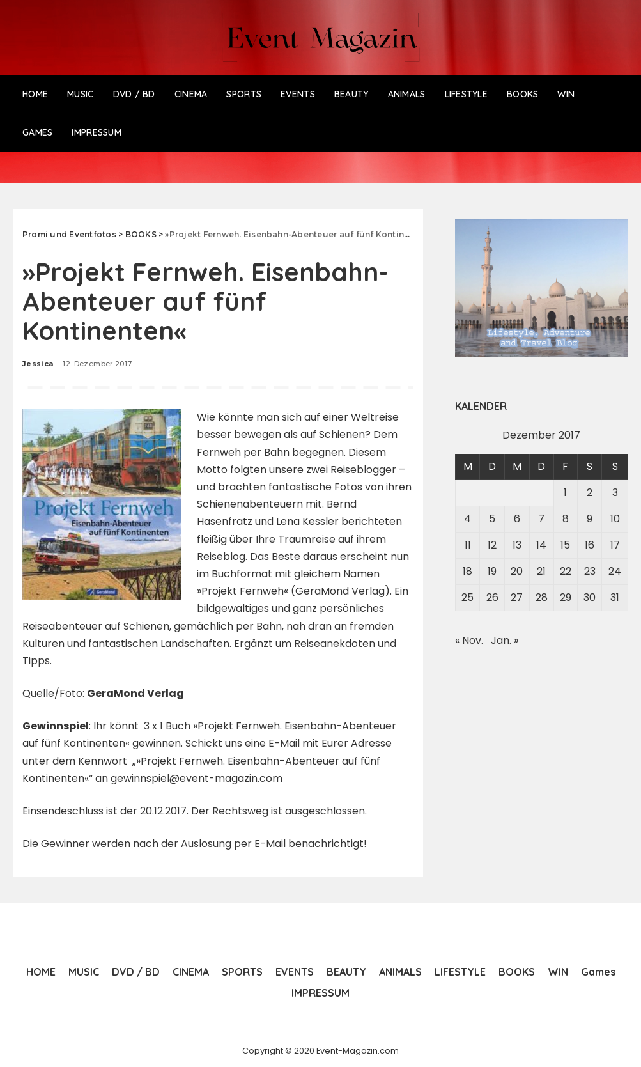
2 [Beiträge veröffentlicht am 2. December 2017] (589, 492)
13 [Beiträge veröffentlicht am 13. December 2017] (517, 545)
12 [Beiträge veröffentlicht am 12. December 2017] (492, 545)
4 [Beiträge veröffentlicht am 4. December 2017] (467, 518)
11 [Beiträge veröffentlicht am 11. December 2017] (468, 545)
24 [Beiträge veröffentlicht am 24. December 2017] (614, 571)
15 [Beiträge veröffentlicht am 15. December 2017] (565, 545)
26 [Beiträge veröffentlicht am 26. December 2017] (492, 597)
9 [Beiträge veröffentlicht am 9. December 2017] (589, 518)
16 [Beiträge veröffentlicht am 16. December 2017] (589, 545)
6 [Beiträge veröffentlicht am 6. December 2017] (517, 518)
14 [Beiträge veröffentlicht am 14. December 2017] (541, 545)
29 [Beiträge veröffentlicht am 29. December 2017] (565, 597)
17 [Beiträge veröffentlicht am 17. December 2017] (615, 545)
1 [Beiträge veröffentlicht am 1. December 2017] (565, 492)
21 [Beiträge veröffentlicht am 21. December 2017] (541, 571)
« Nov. (469, 640)
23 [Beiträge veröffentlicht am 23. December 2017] (590, 571)
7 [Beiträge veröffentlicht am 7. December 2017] (541, 518)
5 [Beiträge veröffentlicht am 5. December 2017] (492, 518)
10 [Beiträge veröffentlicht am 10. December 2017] (615, 518)
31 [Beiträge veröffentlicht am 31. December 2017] (614, 597)
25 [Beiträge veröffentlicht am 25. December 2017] (467, 597)
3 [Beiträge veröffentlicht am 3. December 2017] (615, 492)
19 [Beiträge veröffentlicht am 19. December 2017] (492, 571)
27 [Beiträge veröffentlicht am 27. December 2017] (517, 597)
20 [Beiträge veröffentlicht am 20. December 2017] (517, 571)
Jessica (37, 363)
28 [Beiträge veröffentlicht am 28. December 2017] (542, 597)
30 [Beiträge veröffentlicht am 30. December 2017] (589, 597)
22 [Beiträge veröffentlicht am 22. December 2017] (565, 571)
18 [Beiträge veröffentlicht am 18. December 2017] (467, 571)
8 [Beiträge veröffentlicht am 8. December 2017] (565, 518)
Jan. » (504, 640)
